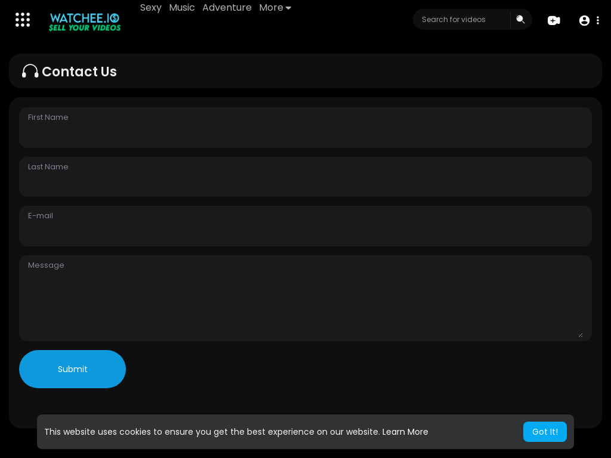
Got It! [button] (545, 432)
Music (182, 7)
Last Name (48, 167)
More (275, 7)
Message (46, 265)
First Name (48, 117)
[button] (588, 20)
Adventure (227, 7)
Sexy (151, 7)
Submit (73, 369)
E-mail (40, 216)
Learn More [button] (405, 432)
